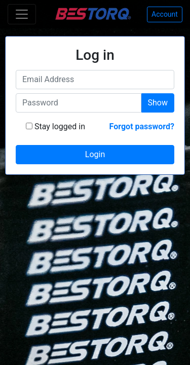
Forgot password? (141, 126)
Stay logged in (58, 126)
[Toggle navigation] (22, 14)
